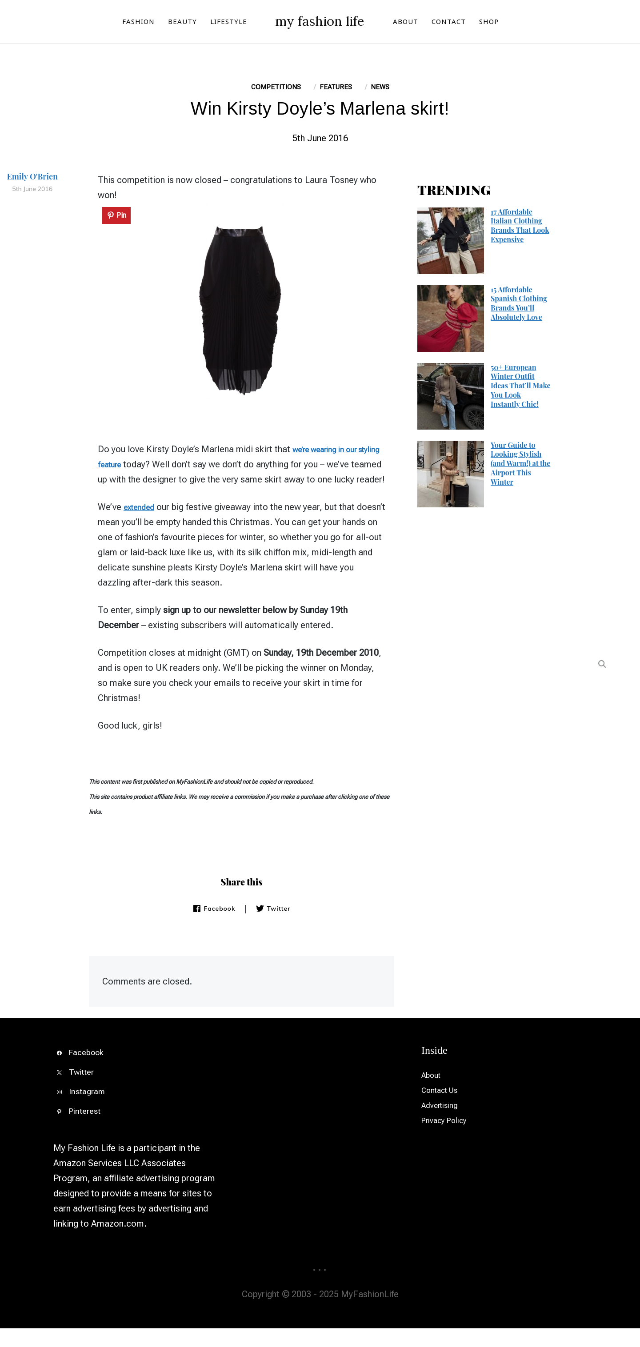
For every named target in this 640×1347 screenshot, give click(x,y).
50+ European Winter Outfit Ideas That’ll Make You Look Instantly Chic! (521, 389)
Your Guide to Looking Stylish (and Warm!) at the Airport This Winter (520, 467)
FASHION (115, 23)
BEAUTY (159, 23)
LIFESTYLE (205, 23)
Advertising (443, 1124)
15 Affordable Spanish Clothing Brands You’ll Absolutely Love (519, 306)
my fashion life (320, 21)
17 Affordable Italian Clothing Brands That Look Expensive (520, 229)
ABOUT (428, 23)
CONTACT (472, 23)
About (433, 1093)
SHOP (512, 23)
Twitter (273, 927)
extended (142, 525)
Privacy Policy (448, 1139)
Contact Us (443, 1109)
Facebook (213, 927)
